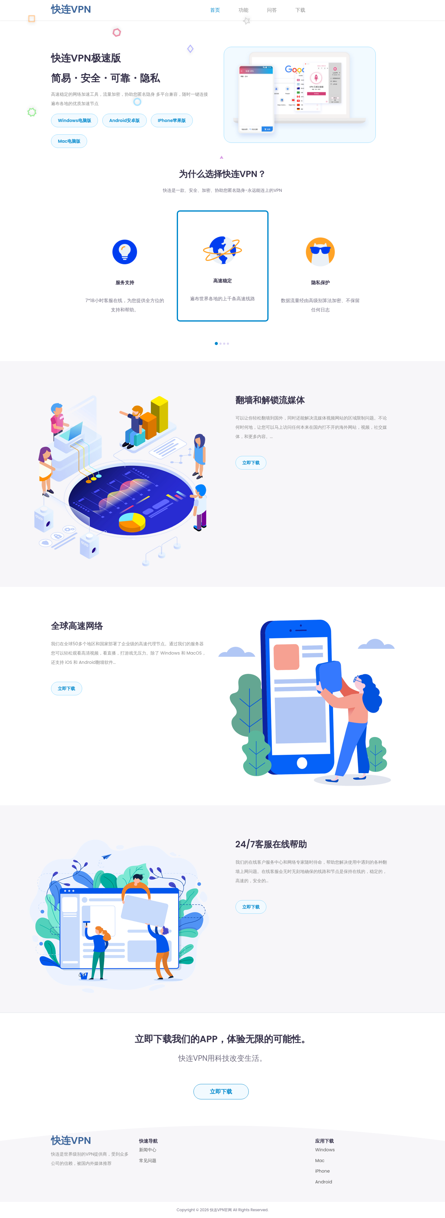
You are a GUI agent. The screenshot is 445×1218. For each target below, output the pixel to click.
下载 (300, 10)
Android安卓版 (125, 120)
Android (323, 1182)
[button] (216, 342)
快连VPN (71, 9)
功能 (243, 10)
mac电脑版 (69, 140)
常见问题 (147, 1161)
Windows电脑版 (74, 120)
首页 (215, 10)
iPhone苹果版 (173, 120)
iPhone (322, 1171)
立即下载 (251, 462)
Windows (325, 1150)
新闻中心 (147, 1150)
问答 (272, 10)
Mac (319, 1161)
